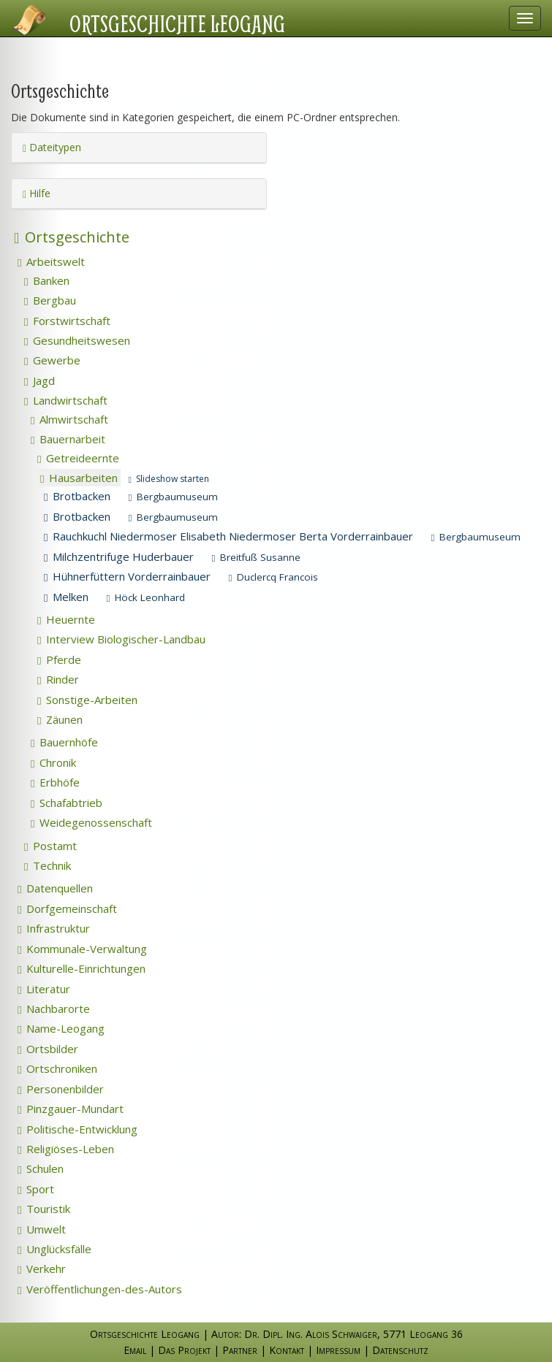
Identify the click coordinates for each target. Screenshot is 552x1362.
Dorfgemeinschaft (67, 908)
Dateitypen (52, 147)
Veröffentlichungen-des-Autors (100, 1289)
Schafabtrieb (66, 802)
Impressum (338, 1350)
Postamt (50, 845)
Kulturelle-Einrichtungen (81, 968)
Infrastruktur (54, 928)
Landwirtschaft (65, 400)
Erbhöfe (55, 782)
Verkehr (42, 1268)
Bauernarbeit (68, 439)
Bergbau (50, 300)
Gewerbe (52, 360)
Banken (46, 280)
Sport (36, 1189)
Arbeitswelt (51, 261)
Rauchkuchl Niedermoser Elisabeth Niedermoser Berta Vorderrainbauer (228, 536)
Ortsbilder (48, 1048)
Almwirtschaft (69, 419)
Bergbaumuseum (173, 496)
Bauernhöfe (64, 742)
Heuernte (66, 619)
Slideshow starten (168, 479)
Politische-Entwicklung (77, 1129)
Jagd (39, 380)
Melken (66, 596)
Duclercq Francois (273, 577)
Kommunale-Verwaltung (82, 948)
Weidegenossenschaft (91, 822)
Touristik (44, 1208)
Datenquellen (55, 888)
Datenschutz (400, 1350)
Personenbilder (61, 1089)
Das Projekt (184, 1350)
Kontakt (286, 1350)
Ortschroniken (57, 1068)
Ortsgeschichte (71, 237)
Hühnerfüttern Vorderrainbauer (127, 576)
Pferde (59, 659)
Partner (239, 1350)
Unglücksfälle (54, 1249)
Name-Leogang (61, 1028)
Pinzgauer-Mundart (71, 1108)
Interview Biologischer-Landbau (121, 639)
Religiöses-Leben (66, 1148)
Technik (47, 865)
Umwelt (42, 1229)
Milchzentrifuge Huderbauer (119, 556)
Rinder (58, 679)
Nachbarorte (54, 1008)
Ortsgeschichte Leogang (177, 23)
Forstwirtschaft (67, 320)
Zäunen (60, 719)
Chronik (53, 762)
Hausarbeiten (79, 477)
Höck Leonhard (145, 597)
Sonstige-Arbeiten (87, 699)
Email (135, 1350)
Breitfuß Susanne (255, 557)
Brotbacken (77, 496)
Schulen (41, 1168)
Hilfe (36, 193)
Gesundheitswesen (77, 340)
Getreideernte (78, 458)
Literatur (44, 989)
